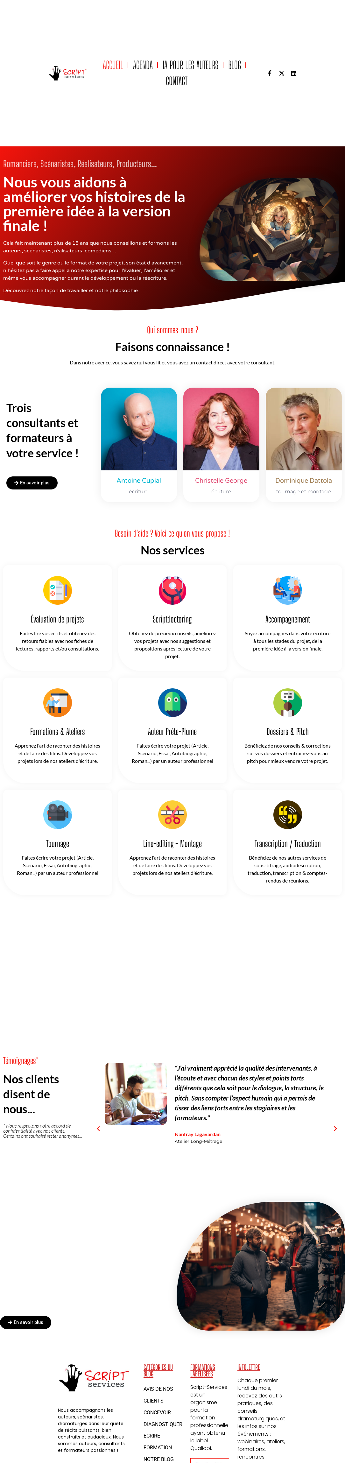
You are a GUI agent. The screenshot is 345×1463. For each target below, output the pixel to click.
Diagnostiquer (163, 1424)
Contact (176, 81)
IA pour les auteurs (190, 65)
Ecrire (152, 1436)
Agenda (143, 65)
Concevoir (157, 1413)
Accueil (113, 65)
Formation (158, 1448)
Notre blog (159, 1459)
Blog (234, 65)
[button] (98, 1129)
